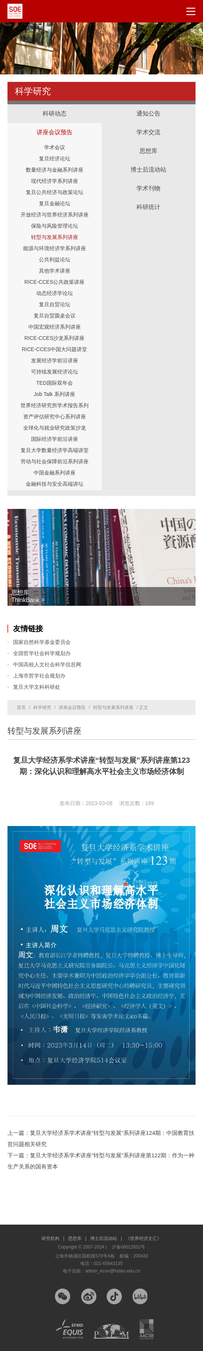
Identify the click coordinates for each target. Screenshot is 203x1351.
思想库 (149, 143)
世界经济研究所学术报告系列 (55, 405)
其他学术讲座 (54, 271)
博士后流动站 (148, 169)
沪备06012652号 (128, 1247)
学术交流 (149, 125)
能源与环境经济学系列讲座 (54, 248)
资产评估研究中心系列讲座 (54, 417)
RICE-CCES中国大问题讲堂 (54, 349)
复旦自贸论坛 (54, 304)
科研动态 (55, 113)
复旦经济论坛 (54, 159)
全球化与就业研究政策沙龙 (54, 428)
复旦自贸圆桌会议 (55, 316)
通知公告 (148, 113)
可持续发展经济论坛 (54, 372)
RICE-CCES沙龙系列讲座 (54, 338)
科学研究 (42, 707)
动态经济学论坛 (54, 293)
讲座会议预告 (54, 125)
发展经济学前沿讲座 (54, 360)
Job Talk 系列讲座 (54, 394)
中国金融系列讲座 (55, 473)
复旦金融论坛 (54, 203)
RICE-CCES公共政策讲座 (54, 282)
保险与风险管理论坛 (54, 226)
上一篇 (100, 1138)
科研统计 (149, 200)
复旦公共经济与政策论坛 (54, 192)
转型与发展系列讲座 (54, 237)
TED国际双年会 (54, 383)
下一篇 (100, 1161)
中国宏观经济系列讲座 (54, 327)
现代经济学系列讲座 (54, 181)
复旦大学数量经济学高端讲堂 (55, 450)
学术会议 (54, 147)
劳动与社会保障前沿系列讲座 (55, 461)
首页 (21, 707)
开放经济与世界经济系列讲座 (55, 215)
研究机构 (52, 1238)
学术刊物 (148, 188)
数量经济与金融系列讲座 (54, 170)
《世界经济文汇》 (144, 1238)
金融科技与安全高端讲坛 (54, 484)
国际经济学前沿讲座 (54, 439)
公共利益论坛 (54, 259)
